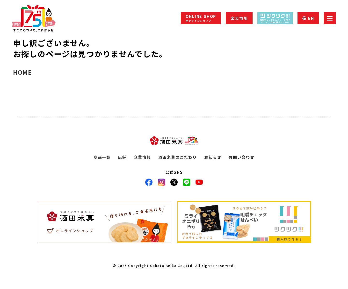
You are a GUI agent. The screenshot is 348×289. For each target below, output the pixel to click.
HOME (22, 72)
